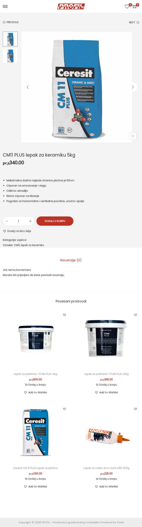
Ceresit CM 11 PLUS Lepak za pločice (35, 468)
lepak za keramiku (32, 245)
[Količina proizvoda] (18, 221)
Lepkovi (21, 240)
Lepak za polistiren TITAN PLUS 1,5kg (106, 374)
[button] (17, 231)
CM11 (17, 245)
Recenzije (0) (71, 260)
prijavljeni (23, 275)
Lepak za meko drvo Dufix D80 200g (106, 468)
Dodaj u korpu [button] (35, 385)
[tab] (71, 260)
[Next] (132, 87)
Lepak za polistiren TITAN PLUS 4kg (35, 374)
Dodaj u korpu (55, 221)
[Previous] (27, 87)
